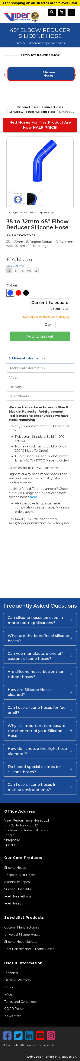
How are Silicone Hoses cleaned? (30, 692)
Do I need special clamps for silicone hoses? (34, 769)
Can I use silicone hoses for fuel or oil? (37, 710)
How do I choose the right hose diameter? (37, 751)
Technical (11, 973)
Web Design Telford (40, 1056)
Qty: (57, 324)
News (8, 987)
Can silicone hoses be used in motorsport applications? (35, 620)
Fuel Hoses (12, 903)
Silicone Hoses (27, 107)
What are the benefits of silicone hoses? (38, 638)
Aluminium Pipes (17, 882)
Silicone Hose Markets (20, 942)
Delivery (15, 387)
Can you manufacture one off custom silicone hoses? (35, 656)
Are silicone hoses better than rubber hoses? (36, 674)
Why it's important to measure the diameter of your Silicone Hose (36, 730)
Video (14, 377)
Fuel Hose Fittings (18, 896)
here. (34, 497)
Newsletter (12, 1016)
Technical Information (27, 368)
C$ (36, 270)
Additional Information (27, 358)
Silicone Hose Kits (17, 889)
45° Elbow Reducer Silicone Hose (32, 111)
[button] (40, 620)
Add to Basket (40, 336)
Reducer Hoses (52, 107)
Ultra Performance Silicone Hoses (29, 949)
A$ (29, 270)
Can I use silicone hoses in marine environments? (32, 787)
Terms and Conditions (20, 1002)
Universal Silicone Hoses (22, 935)
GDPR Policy (14, 1009)
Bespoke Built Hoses (19, 875)
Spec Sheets (19, 396)
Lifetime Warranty (17, 980)
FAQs (8, 994)
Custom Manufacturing (21, 927)
